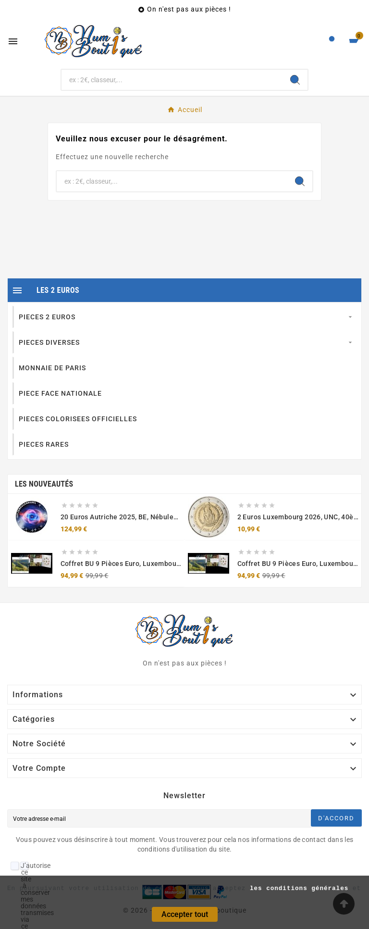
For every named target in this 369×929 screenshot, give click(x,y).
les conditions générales (299, 888)
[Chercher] (172, 80)
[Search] (295, 80)
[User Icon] (331, 41)
